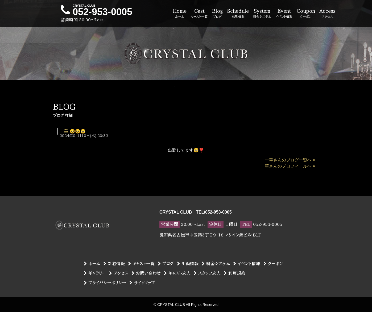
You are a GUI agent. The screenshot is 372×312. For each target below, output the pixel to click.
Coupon (306, 14)
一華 (64, 131)
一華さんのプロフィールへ (288, 166)
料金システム (216, 263)
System (262, 14)
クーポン (273, 263)
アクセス (118, 273)
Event (283, 14)
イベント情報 (246, 263)
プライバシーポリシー (105, 283)
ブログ (166, 263)
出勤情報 (188, 263)
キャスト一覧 (141, 263)
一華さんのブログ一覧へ (290, 160)
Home (180, 14)
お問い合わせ (146, 273)
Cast (199, 14)
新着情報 (114, 263)
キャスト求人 (177, 273)
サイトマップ (142, 283)
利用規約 (234, 273)
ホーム (92, 263)
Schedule (238, 14)
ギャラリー (95, 273)
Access (327, 14)
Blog (217, 14)
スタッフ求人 (207, 273)
